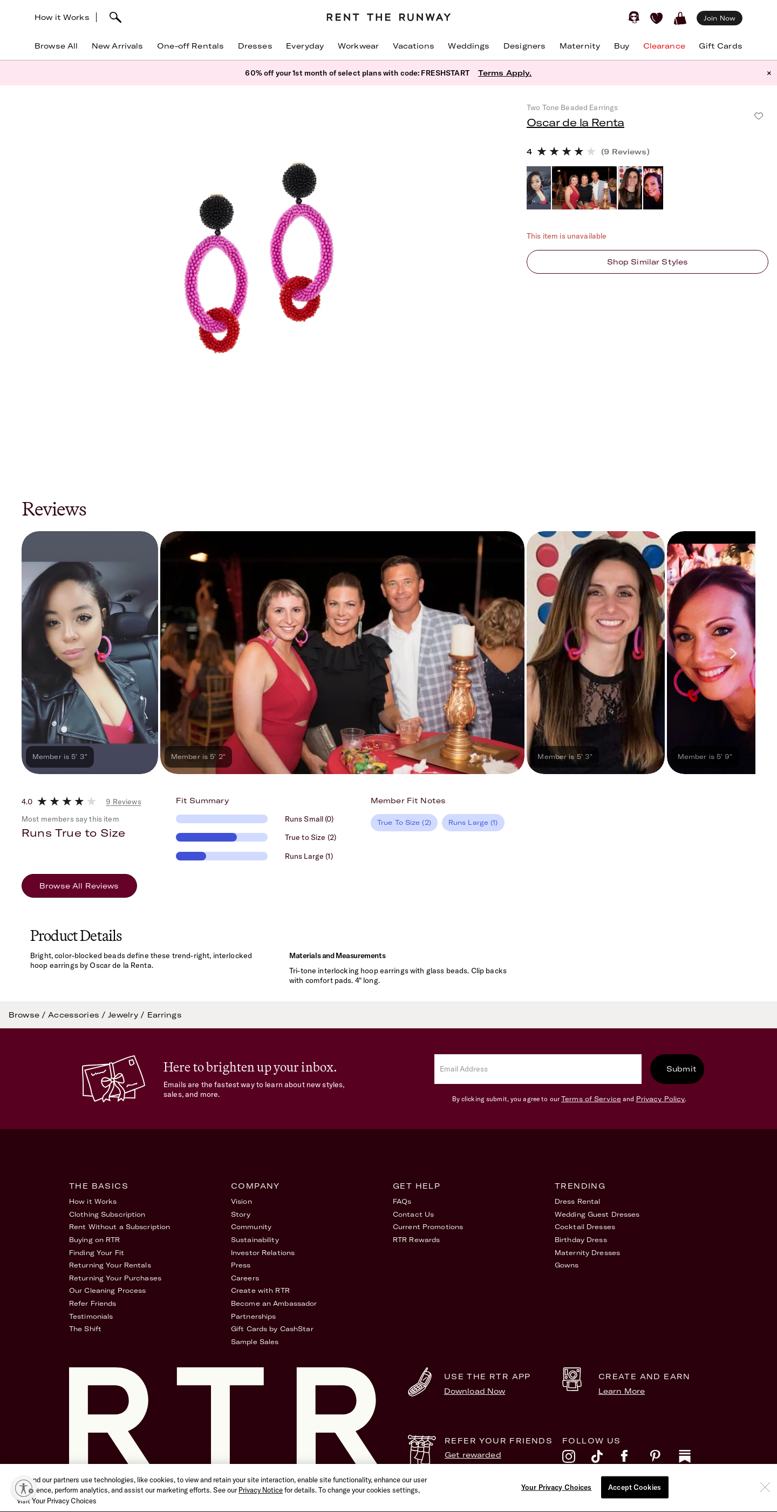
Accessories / (78, 1015)
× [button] (769, 73)
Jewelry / (127, 1015)
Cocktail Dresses (585, 1227)
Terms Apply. (505, 73)
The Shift (85, 1329)
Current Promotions (428, 1227)
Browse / (28, 1015)
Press (241, 1265)
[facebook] (635, 1459)
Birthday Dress (581, 1240)
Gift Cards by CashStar (272, 1329)
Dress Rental (577, 1201)
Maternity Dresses (587, 1253)
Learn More (621, 1391)
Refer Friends (93, 1303)
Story (241, 1214)
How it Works (62, 17)
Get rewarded (473, 1455)
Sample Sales (254, 1342)
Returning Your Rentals (110, 1265)
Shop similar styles (648, 262)
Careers (245, 1278)
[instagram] (576, 1459)
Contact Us (413, 1214)
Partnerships (253, 1316)
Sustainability (255, 1240)
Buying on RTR (94, 1240)
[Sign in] (634, 17)
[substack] (693, 1459)
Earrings (164, 1015)
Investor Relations (263, 1253)
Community (251, 1227)
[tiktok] (606, 1459)
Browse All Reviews (79, 886)
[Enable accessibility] (24, 1488)
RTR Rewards (416, 1240)
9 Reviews (123, 801)
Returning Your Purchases (115, 1278)
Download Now (475, 1391)
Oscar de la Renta (575, 122)
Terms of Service (591, 1099)
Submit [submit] (681, 1069)
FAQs (402, 1201)
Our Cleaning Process (107, 1290)
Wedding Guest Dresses (597, 1214)
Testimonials (91, 1316)
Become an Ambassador (274, 1303)
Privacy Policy (660, 1099)
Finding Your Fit (96, 1253)
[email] (538, 1069)
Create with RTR (260, 1290)
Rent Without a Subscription (119, 1227)
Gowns (567, 1265)
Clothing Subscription (107, 1214)
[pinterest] (664, 1459)
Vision (241, 1201)
